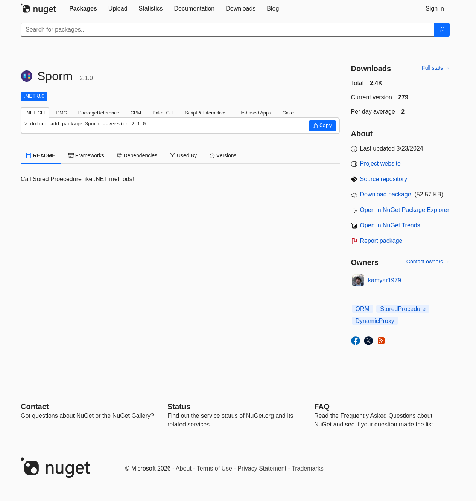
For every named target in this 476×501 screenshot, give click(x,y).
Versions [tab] (223, 155)
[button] (322, 125)
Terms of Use (214, 468)
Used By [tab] (183, 155)
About (184, 468)
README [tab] (41, 155)
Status (178, 406)
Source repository (383, 179)
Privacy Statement (261, 468)
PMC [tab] (61, 113)
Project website (380, 163)
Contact (35, 406)
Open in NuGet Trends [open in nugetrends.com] (390, 225)
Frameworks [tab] (86, 155)
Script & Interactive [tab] (205, 113)
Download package (385, 194)
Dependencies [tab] (137, 155)
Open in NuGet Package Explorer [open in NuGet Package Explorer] (404, 210)
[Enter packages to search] (227, 30)
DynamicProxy (375, 321)
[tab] (83, 8)
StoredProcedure (403, 309)
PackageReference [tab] (98, 113)
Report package (381, 241)
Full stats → (436, 68)
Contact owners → (428, 262)
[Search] (442, 30)
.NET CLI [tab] (35, 113)
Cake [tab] (288, 113)
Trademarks (308, 468)
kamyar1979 (384, 280)
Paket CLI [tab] (162, 113)
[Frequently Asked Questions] (322, 406)
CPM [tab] (136, 113)
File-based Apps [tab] (254, 113)
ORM (363, 309)
